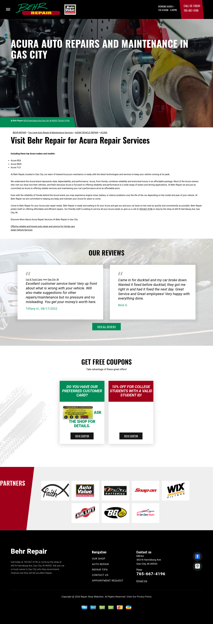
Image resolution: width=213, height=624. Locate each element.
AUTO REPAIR (100, 564)
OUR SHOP (98, 558)
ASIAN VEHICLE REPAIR (86, 132)
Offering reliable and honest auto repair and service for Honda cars (43, 226)
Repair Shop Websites (92, 596)
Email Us (141, 581)
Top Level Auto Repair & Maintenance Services (50, 132)
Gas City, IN (53, 279)
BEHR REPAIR (19, 132)
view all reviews (106, 327)
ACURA (103, 132)
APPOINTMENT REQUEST (107, 580)
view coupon (82, 436)
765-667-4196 (191, 10)
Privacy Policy (144, 596)
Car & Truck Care (34, 279)
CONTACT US (100, 575)
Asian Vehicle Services (21, 230)
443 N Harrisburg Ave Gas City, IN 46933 (40, 121)
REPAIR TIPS (100, 569)
